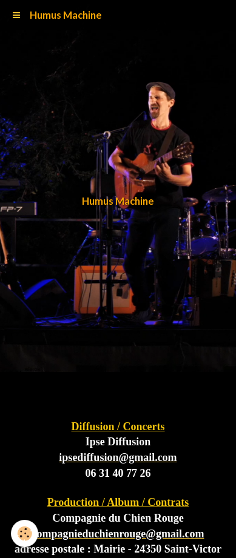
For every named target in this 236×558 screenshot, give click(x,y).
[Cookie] (24, 533)
